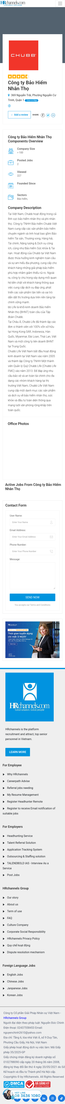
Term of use (14, 911)
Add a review (19, 114)
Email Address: (18, 530)
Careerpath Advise (18, 781)
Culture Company (17, 925)
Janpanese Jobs (17, 988)
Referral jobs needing (20, 788)
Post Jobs (13, 875)
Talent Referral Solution (21, 842)
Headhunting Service (20, 836)
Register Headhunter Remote (25, 801)
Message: (15, 559)
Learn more (17, 752)
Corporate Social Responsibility (26, 931)
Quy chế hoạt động (18, 945)
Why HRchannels (17, 774)
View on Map (31, 100)
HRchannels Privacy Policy (23, 938)
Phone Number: (18, 544)
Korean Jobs (15, 995)
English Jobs (15, 974)
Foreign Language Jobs (19, 965)
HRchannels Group (16, 888)
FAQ (9, 918)
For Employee (12, 765)
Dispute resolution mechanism (26, 952)
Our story (12, 897)
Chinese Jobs (15, 981)
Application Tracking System (24, 849)
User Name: (16, 515)
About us (12, 904)
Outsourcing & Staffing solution (26, 856)
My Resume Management (23, 794)
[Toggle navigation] (60, 3)
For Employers (13, 826)
